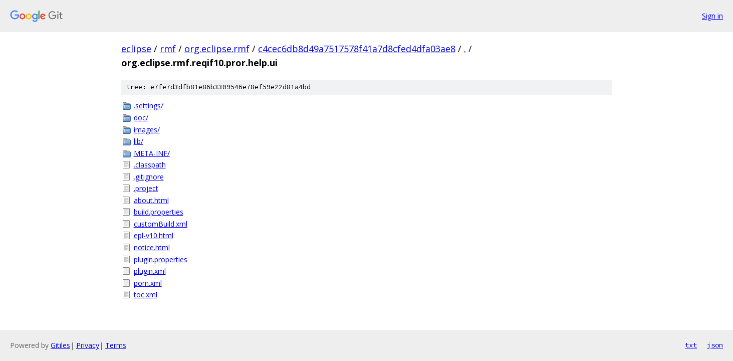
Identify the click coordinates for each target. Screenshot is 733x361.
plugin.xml (150, 271)
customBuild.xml (160, 224)
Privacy (87, 345)
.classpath (150, 164)
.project (146, 188)
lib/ (138, 141)
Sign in (712, 16)
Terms (115, 345)
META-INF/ (152, 153)
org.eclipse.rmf (217, 49)
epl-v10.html (153, 235)
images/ (147, 129)
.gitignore (149, 177)
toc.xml (145, 294)
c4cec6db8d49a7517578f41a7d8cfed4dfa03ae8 (356, 49)
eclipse (136, 49)
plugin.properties (160, 259)
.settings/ (148, 105)
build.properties (158, 212)
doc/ (141, 117)
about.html (151, 200)
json (715, 344)
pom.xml (148, 283)
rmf (168, 49)
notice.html (152, 247)
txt (691, 344)
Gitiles (60, 345)
